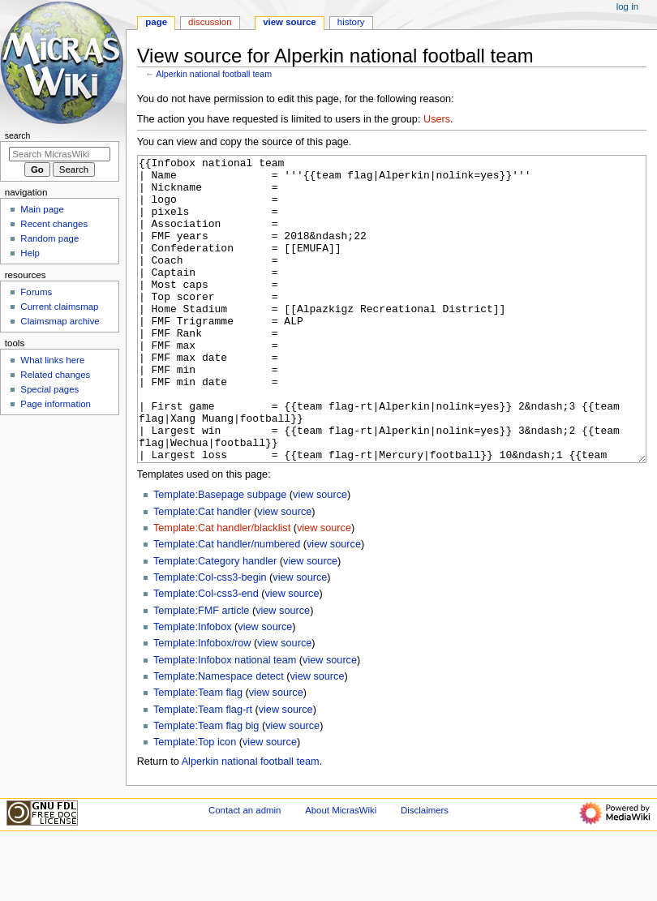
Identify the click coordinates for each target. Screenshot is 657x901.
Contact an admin (244, 871)
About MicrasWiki (340, 871)
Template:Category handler (215, 622)
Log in (627, 6)
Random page (49, 238)
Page (156, 22)
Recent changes (54, 224)
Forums (36, 292)
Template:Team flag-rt (202, 770)
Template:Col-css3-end (206, 654)
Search (18, 135)
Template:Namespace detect (218, 737)
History (351, 22)
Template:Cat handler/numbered (226, 605)
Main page (42, 209)
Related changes (55, 375)
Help (30, 253)
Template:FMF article (201, 671)
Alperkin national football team (214, 74)
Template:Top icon (194, 803)
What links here (52, 360)
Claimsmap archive (59, 321)
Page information (55, 404)
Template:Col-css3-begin (210, 638)
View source (289, 22)
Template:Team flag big (206, 786)
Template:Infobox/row (202, 704)
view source (320, 555)
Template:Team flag (198, 753)
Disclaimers (425, 871)
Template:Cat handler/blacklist (221, 588)
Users (436, 119)
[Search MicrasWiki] (59, 154)
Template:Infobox (192, 687)
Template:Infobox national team (224, 721)
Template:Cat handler (202, 572)
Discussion (209, 22)
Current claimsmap (59, 306)
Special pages (49, 389)
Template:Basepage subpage (219, 555)
